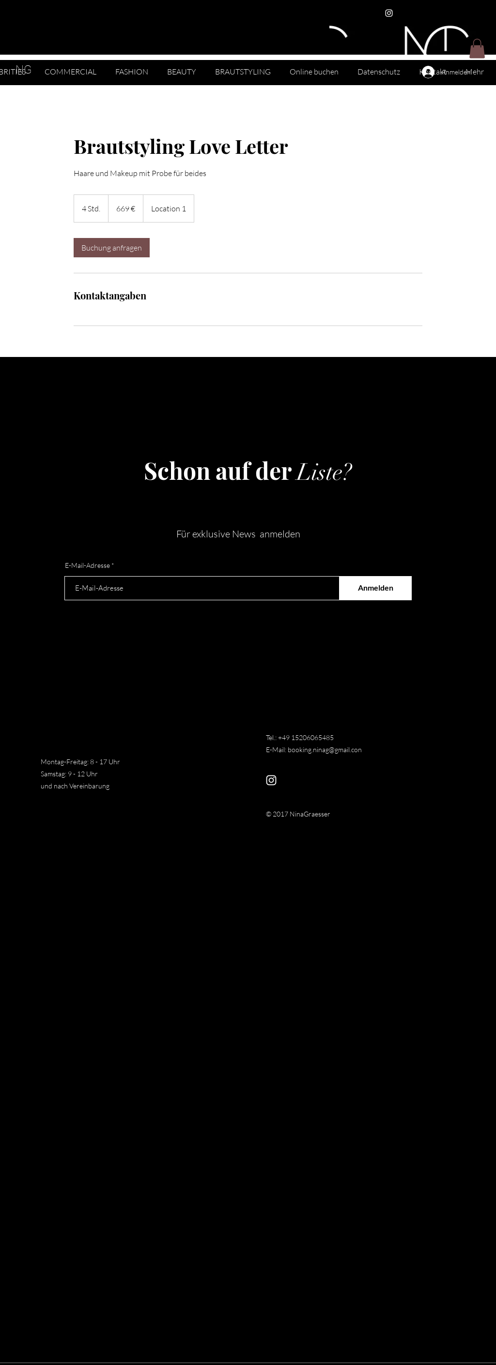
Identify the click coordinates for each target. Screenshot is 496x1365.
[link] (112, 247)
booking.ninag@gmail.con (325, 749)
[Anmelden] (375, 588)
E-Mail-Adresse (87, 565)
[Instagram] (389, 13)
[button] (477, 49)
